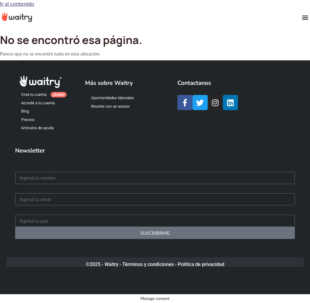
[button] (305, 17)
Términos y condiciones (148, 264)
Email (21, 187)
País (20, 209)
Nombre (25, 166)
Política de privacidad (201, 264)
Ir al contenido (17, 3)
